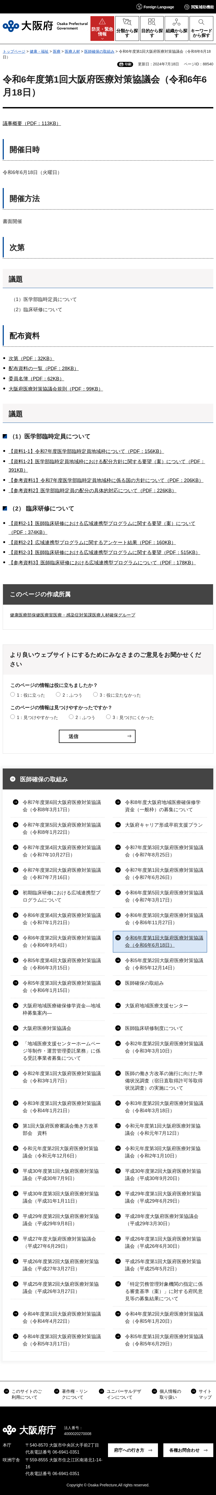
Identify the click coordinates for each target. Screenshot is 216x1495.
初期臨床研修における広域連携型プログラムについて (61, 896)
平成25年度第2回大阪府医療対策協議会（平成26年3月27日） (61, 1287)
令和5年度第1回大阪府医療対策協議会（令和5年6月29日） (164, 1340)
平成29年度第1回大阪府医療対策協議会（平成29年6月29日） (163, 1197)
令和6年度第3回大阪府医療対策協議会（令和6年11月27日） (164, 919)
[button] (155, 6)
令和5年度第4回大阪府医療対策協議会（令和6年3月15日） (62, 964)
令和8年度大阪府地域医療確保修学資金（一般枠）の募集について (163, 806)
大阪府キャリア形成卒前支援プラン (164, 825)
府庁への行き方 (129, 1450)
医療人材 (72, 51)
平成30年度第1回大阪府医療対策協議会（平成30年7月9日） (61, 1174)
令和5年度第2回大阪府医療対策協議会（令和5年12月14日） (164, 964)
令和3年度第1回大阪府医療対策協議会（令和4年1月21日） (62, 1107)
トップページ (14, 51)
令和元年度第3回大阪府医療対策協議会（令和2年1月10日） (163, 1152)
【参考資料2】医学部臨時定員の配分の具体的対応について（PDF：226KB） (93, 490)
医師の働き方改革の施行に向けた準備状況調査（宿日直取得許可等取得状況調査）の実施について (164, 1081)
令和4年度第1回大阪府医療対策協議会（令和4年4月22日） (62, 1317)
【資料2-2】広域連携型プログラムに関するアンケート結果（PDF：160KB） (92, 542)
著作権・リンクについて (75, 1394)
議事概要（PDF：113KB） (32, 123)
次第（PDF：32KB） (32, 358)
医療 (56, 51)
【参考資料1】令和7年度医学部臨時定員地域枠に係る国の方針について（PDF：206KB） (106, 480)
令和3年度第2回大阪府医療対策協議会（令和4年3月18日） (164, 1107)
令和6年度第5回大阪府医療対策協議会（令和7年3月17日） (164, 896)
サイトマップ (205, 1394)
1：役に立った (31, 695)
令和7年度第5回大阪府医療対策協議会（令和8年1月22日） (62, 828)
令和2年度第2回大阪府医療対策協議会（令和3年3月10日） (164, 1047)
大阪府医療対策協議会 (47, 1028)
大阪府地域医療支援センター (156, 1005)
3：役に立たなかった (120, 695)
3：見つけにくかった (133, 717)
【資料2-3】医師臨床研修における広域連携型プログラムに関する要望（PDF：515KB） (104, 552)
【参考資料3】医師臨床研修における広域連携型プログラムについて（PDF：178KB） (102, 562)
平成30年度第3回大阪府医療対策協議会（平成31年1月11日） (61, 1197)
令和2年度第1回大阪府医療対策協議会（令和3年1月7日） (62, 1077)
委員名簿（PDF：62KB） (36, 378)
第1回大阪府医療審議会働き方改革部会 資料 (60, 1129)
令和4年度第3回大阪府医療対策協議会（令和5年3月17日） (62, 1340)
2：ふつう (72, 695)
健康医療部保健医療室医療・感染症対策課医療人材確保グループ (72, 615)
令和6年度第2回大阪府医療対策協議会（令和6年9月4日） (62, 941)
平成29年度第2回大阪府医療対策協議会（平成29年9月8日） (61, 1220)
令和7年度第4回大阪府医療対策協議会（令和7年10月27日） (62, 851)
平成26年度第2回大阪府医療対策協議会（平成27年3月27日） (61, 1265)
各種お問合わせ (184, 1450)
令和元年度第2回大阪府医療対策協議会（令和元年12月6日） (60, 1152)
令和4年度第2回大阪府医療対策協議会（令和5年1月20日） (164, 1317)
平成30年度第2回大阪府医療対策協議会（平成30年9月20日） (163, 1174)
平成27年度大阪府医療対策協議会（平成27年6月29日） (59, 1242)
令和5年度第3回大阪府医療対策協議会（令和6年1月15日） (62, 986)
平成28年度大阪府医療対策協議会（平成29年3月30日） (161, 1220)
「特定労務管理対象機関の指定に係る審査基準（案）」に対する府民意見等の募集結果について (164, 1291)
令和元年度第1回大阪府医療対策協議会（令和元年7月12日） (163, 1129)
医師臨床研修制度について (154, 1028)
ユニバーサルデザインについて (124, 1394)
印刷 (128, 64)
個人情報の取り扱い (170, 1394)
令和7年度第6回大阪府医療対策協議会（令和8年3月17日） (62, 806)
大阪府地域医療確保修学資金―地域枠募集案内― (61, 1009)
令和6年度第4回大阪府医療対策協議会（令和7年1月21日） (62, 919)
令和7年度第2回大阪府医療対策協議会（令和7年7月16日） (62, 873)
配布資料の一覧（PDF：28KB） (44, 368)
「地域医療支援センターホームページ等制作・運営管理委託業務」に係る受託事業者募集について (61, 1051)
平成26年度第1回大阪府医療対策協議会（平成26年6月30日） (163, 1242)
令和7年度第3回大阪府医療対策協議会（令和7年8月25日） (164, 851)
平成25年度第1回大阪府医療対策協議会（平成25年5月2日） (163, 1265)
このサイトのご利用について (27, 1394)
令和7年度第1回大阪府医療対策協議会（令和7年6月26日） (164, 873)
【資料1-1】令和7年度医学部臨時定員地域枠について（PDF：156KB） (86, 451)
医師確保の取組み (99, 51)
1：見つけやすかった (37, 717)
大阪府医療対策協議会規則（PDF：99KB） (56, 389)
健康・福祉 (39, 51)
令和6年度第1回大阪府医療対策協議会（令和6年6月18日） (164, 941)
